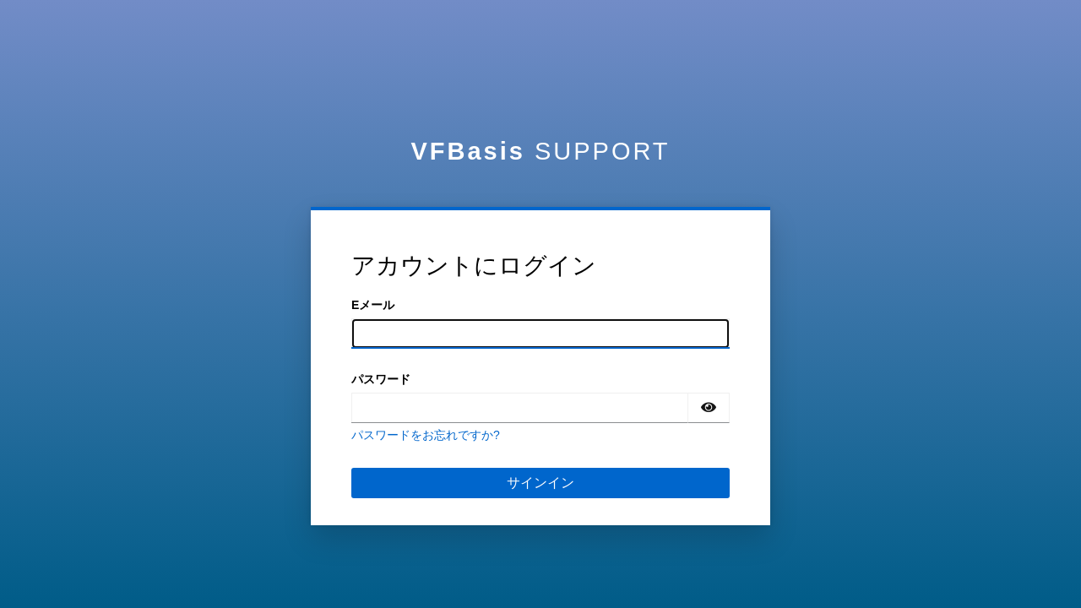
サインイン (540, 482)
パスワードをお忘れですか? (425, 435)
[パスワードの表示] (708, 408)
